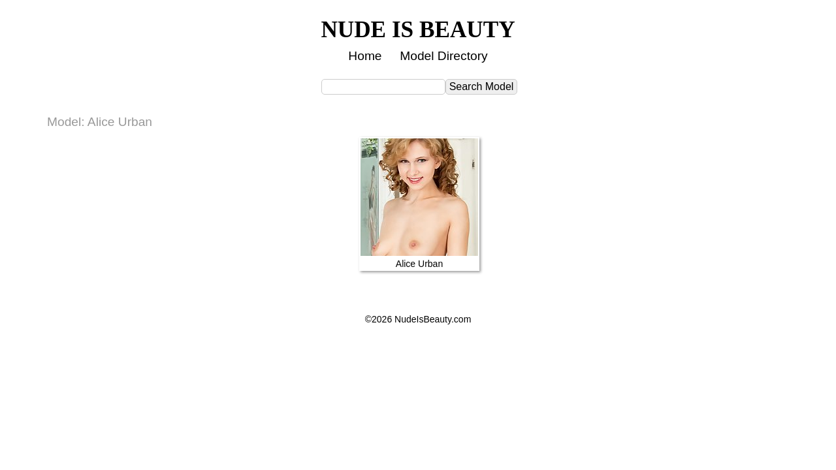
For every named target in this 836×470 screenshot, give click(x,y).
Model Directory (443, 56)
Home (364, 56)
